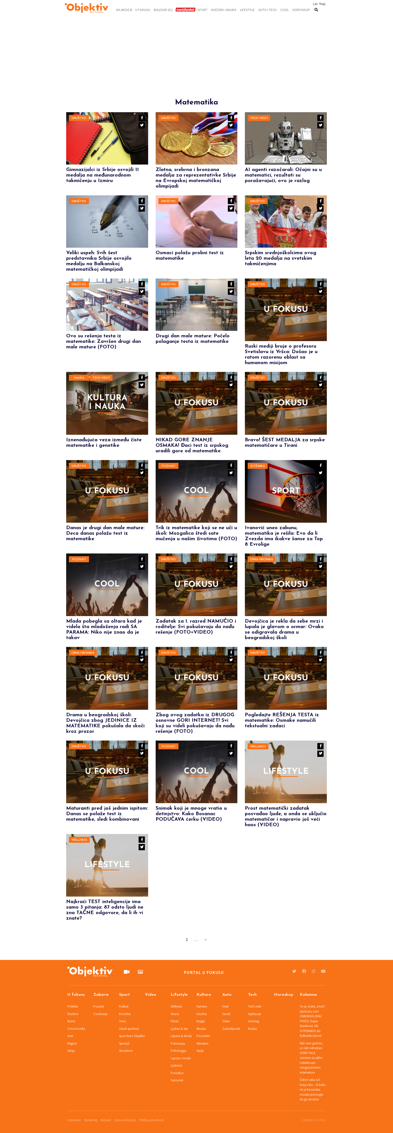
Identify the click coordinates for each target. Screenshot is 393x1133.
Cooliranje (100, 1014)
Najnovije (124, 10)
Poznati (168, 466)
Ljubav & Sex (179, 1029)
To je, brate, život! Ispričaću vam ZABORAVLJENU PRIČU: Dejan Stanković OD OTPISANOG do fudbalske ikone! (312, 1021)
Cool (284, 10)
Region (72, 1043)
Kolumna (308, 995)
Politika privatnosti (151, 1120)
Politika (72, 1006)
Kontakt (106, 1120)
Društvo (79, 118)
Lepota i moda (181, 1058)
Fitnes (174, 1021)
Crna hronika (261, 559)
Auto (227, 995)
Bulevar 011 (163, 10)
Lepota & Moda (181, 1036)
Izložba (202, 1014)
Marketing (90, 1120)
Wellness (258, 746)
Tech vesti (259, 118)
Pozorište (203, 1036)
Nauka (79, 377)
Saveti (226, 1014)
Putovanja (178, 1043)
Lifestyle (247, 10)
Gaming (253, 1021)
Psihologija (178, 1051)
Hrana (175, 1014)
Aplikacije (254, 1014)
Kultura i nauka (223, 10)
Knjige (201, 1021)
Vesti (225, 1006)
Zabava (101, 995)
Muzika (201, 1029)
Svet (70, 1036)
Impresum (74, 1120)
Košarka (258, 466)
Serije (200, 1051)
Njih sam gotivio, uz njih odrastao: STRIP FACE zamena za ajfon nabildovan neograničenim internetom (311, 1058)
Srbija (71, 1051)
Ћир (322, 4)
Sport (202, 10)
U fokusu (142, 10)
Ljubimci (176, 1065)
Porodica (177, 1073)
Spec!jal (124, 1043)
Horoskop (301, 10)
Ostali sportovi (129, 1029)
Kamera (202, 1006)
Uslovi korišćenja (125, 1120)
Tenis (122, 1021)
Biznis (71, 1021)
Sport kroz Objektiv (132, 1036)
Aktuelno (203, 1043)
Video (150, 995)
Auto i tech (267, 10)
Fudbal (123, 1006)
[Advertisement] (196, 63)
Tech (252, 995)
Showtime (126, 1051)
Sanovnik (177, 1080)
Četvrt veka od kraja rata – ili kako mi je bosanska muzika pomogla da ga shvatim (313, 1089)
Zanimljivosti (231, 1029)
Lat (315, 4)
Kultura (204, 995)
